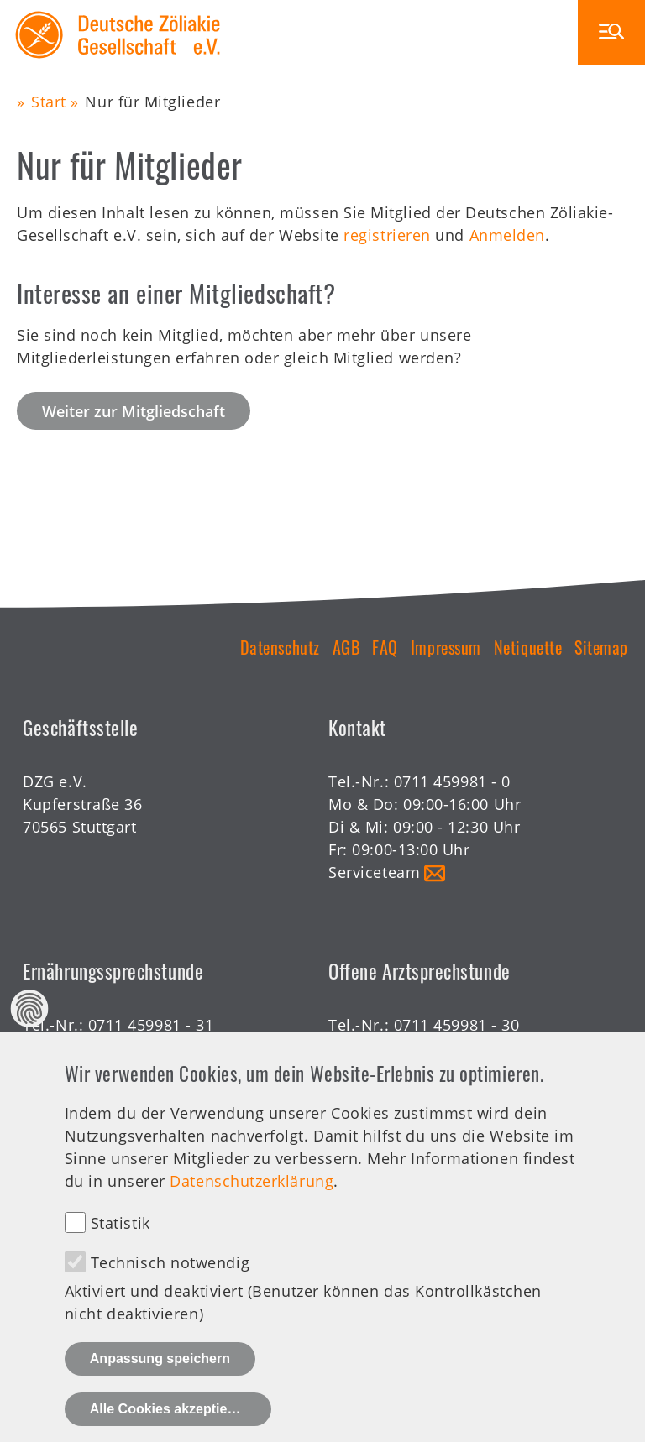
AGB (346, 647)
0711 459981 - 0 (452, 781)
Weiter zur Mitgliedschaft (133, 411)
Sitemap (601, 647)
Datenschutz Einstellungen (30, 1029)
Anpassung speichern (160, 1378)
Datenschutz (280, 647)
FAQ (385, 647)
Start (48, 101)
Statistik (120, 1243)
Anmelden (507, 235)
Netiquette (528, 647)
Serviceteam (374, 872)
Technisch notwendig (170, 1282)
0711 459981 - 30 (457, 1025)
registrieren (386, 235)
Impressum (446, 647)
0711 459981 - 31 (151, 1025)
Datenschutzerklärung (251, 1201)
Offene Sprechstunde (407, 1047)
